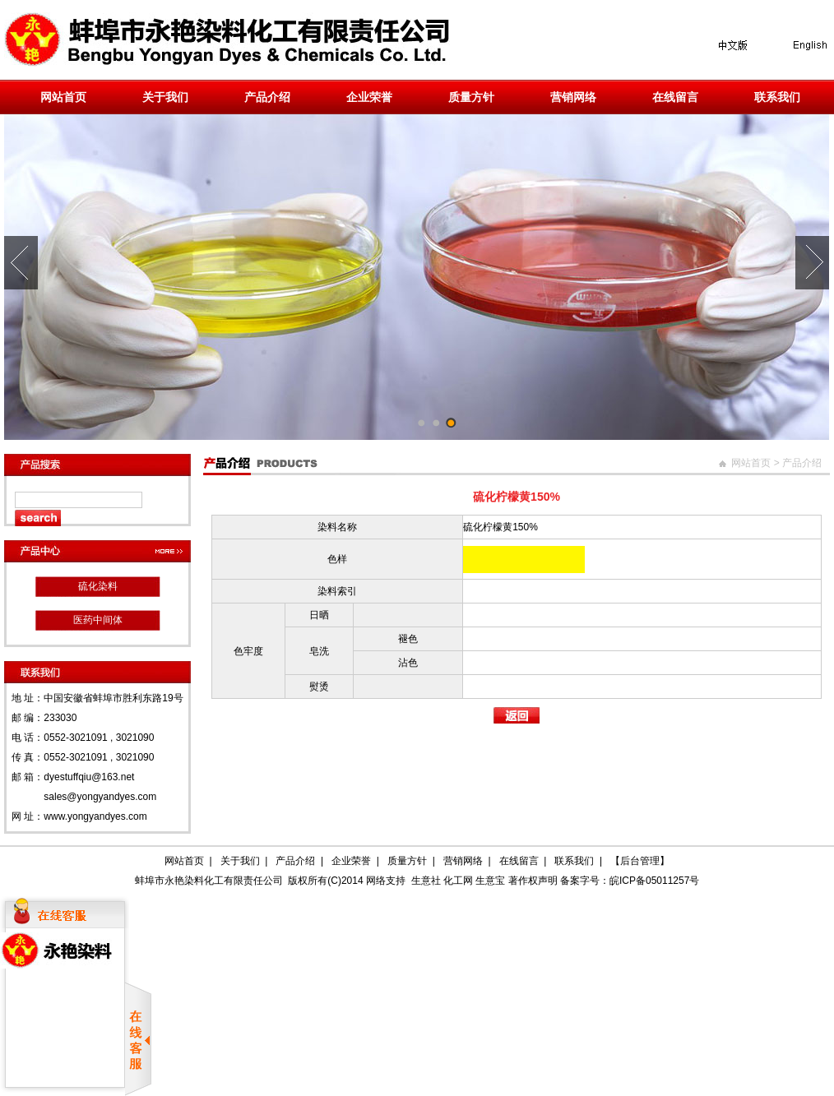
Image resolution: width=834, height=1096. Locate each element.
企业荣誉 (369, 97)
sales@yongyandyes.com (100, 796)
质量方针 (471, 97)
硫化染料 (98, 586)
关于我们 (165, 97)
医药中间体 (98, 620)
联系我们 (777, 97)
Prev (21, 262)
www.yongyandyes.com (95, 816)
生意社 (426, 880)
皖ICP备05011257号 (654, 880)
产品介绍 (267, 97)
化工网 (458, 880)
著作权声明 (533, 880)
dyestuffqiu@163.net (89, 777)
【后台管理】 (640, 861)
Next (812, 262)
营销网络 (573, 97)
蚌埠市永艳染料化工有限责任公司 (209, 880)
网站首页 (63, 97)
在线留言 (675, 97)
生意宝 (490, 880)
